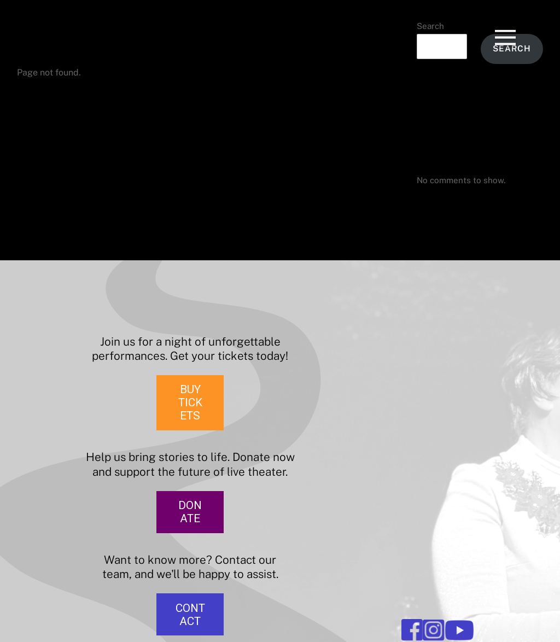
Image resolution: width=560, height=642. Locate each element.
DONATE (190, 512)
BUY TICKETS (190, 402)
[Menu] (505, 27)
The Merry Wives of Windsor (472, 111)
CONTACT (190, 615)
